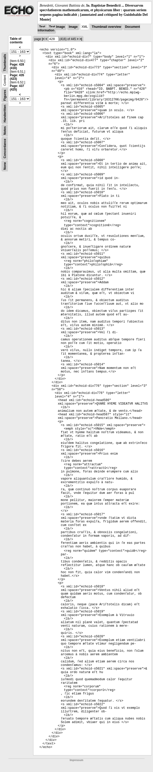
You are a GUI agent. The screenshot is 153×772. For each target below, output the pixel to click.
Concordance (5, 148)
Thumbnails (5, 62)
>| (80, 39)
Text (42, 27)
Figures (5, 95)
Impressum (76, 760)
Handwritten (5, 113)
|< (43, 39)
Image (73, 27)
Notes (5, 130)
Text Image (57, 27)
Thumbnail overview (106, 27)
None (5, 166)
